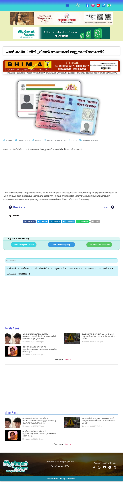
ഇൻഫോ (24, 274)
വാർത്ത (94, 140)
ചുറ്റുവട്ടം (11, 274)
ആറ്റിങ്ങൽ (12, 269)
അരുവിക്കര (106, 269)
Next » (68, 360)
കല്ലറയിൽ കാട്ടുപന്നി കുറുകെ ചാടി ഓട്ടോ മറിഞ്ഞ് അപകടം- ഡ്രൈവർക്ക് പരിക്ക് (98, 337)
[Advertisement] (61, 171)
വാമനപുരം (75, 269)
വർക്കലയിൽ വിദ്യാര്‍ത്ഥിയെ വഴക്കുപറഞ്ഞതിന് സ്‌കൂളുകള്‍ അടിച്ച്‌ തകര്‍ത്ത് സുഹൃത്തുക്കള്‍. (39, 337)
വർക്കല (26, 269)
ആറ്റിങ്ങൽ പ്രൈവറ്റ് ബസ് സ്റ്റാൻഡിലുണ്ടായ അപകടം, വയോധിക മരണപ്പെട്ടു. (39, 350)
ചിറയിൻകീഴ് (41, 269)
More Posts (11, 414)
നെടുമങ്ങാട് (58, 269)
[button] (67, 5)
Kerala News (12, 329)
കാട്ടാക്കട (91, 269)
